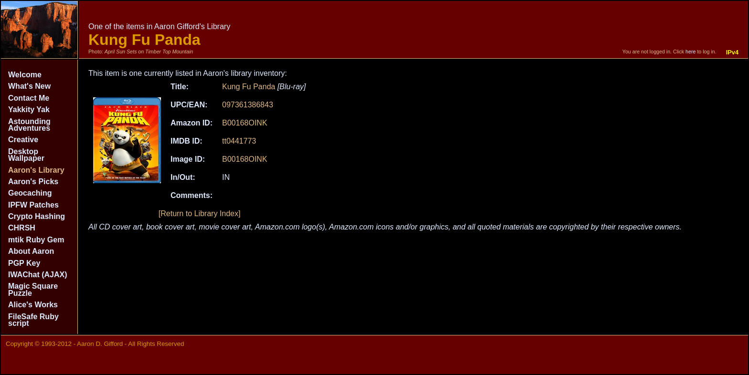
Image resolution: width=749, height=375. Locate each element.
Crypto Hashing (36, 216)
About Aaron (31, 251)
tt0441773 (239, 141)
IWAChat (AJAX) (37, 275)
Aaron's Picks (33, 181)
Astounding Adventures (29, 124)
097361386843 (247, 105)
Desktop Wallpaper (26, 154)
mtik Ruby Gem (36, 240)
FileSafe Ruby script (33, 319)
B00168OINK (244, 123)
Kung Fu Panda (248, 87)
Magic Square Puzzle (33, 289)
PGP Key (24, 263)
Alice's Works (33, 305)
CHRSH (21, 228)
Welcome (25, 75)
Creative (23, 139)
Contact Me (28, 98)
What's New (29, 86)
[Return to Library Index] (200, 213)
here (690, 51)
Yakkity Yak (29, 109)
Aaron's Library (36, 170)
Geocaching (30, 193)
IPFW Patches (33, 205)
